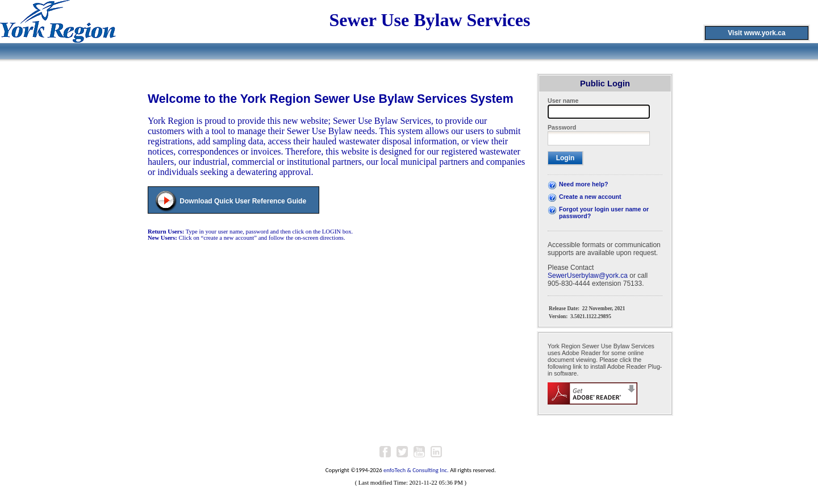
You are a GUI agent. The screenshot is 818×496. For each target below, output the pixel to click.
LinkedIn (436, 451)
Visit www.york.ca (756, 33)
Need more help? (583, 184)
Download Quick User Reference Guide (243, 201)
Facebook (385, 451)
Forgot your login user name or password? (604, 212)
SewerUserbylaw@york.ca (588, 276)
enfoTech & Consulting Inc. (416, 470)
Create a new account (590, 196)
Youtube (419, 451)
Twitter (402, 451)
